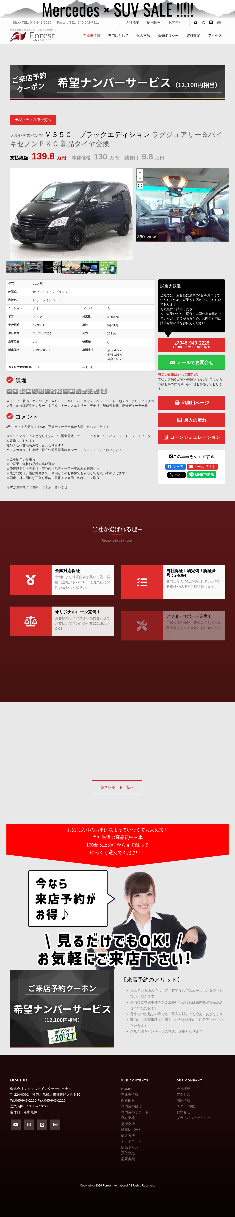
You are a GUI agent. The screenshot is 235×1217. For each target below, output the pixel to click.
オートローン (131, 1141)
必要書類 (128, 1159)
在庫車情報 (91, 35)
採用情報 (154, 22)
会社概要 (132, 22)
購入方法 (143, 35)
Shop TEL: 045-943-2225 (32, 22)
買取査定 (193, 35)
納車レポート (131, 1129)
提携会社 (128, 1124)
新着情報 (128, 1100)
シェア (175, 467)
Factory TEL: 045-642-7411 (78, 22)
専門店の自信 (131, 1106)
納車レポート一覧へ (117, 787)
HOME (126, 1089)
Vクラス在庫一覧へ (33, 120)
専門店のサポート (135, 1112)
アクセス (215, 35)
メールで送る (202, 467)
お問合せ (175, 22)
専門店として (118, 35)
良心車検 (128, 1118)
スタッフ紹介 (187, 1106)
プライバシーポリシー (194, 1118)
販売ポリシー (168, 35)
